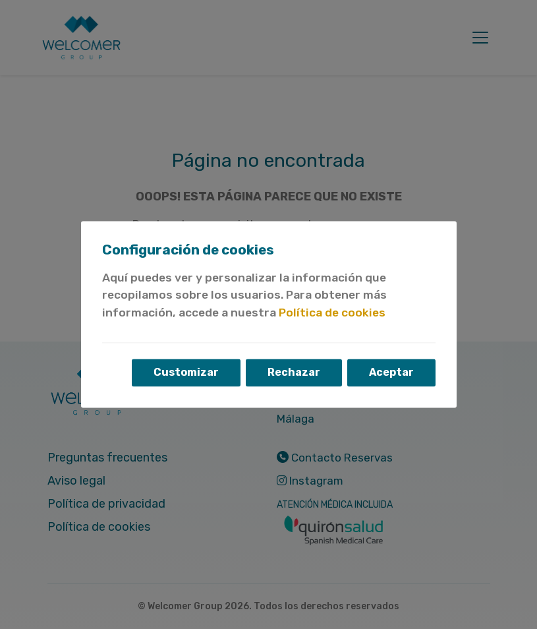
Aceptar (391, 373)
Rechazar (294, 373)
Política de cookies (332, 312)
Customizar (186, 373)
